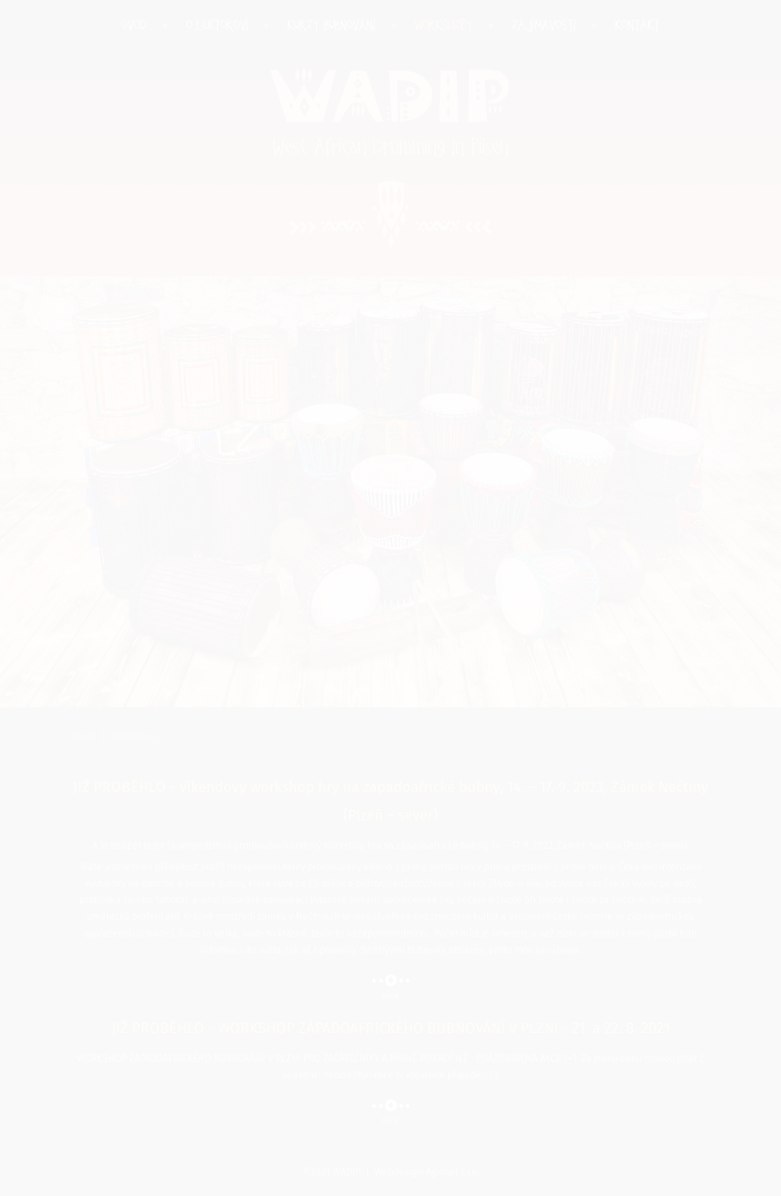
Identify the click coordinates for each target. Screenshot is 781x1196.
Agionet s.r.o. (452, 1172)
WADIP (390, 108)
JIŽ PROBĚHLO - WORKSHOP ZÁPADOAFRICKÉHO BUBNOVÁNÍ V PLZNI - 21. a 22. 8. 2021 (391, 1028)
